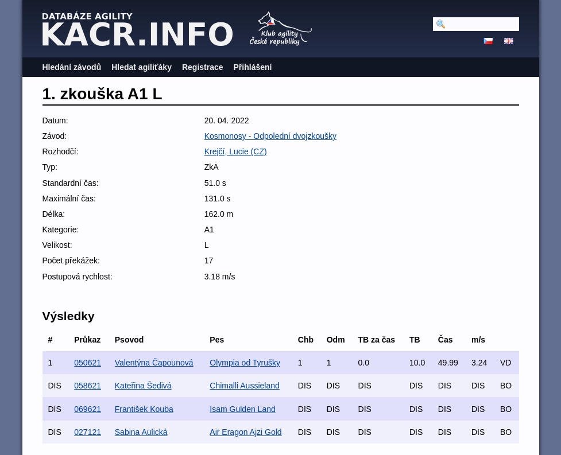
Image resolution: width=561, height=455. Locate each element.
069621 (87, 409)
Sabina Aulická (141, 432)
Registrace (202, 67)
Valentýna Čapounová (154, 362)
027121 (87, 432)
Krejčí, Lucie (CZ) (235, 151)
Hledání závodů (72, 67)
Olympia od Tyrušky (245, 362)
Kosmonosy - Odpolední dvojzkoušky (270, 136)
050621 (87, 362)
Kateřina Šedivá (143, 385)
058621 (87, 385)
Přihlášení (253, 67)
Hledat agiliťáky (141, 67)
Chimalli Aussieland (244, 385)
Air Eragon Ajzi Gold (245, 432)
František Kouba (144, 409)
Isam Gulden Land (242, 409)
